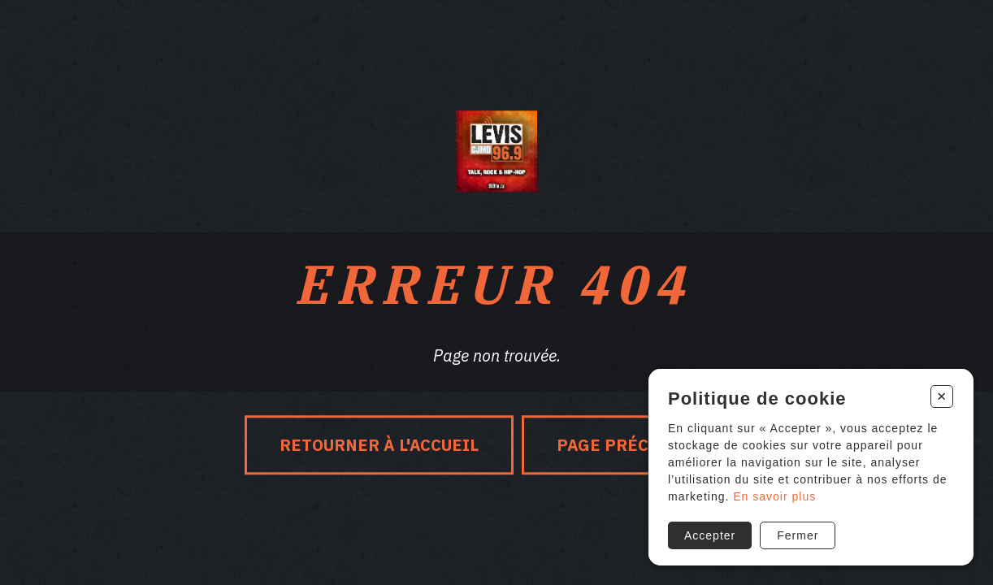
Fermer (797, 535)
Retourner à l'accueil (379, 445)
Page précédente (635, 445)
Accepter (709, 535)
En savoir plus (774, 496)
